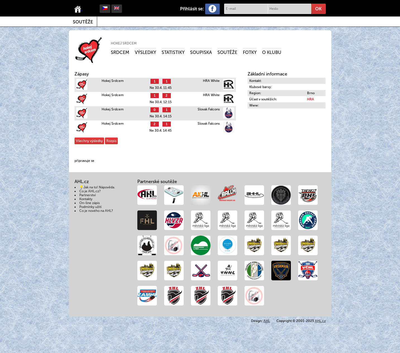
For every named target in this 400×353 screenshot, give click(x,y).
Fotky (250, 52)
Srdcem (120, 52)
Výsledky (145, 52)
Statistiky (173, 52)
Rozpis (111, 141)
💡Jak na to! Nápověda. (97, 187)
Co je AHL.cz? (90, 191)
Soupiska (201, 52)
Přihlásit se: (192, 8)
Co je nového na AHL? (96, 211)
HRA (310, 99)
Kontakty (85, 199)
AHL (267, 321)
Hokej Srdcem (123, 43)
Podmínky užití (90, 207)
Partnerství (87, 195)
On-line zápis (89, 203)
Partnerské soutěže (157, 181)
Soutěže (83, 22)
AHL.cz (320, 321)
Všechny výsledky (89, 141)
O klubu (271, 52)
